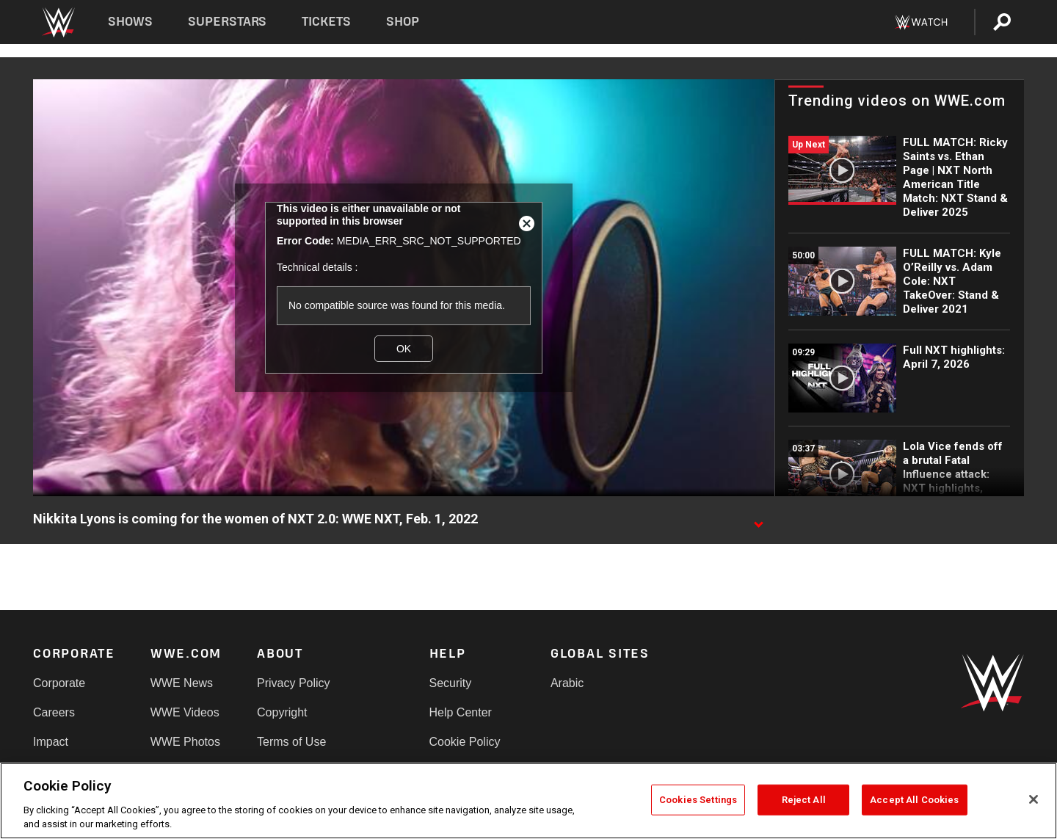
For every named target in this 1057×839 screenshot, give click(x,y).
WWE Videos (184, 712)
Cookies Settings (698, 799)
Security (450, 683)
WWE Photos (185, 742)
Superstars (227, 22)
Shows (130, 22)
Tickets (326, 22)
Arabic (567, 683)
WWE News (181, 683)
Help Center (460, 712)
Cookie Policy (465, 742)
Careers (54, 712)
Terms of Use (291, 742)
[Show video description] (758, 520)
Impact (50, 742)
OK (403, 349)
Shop (402, 22)
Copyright (282, 712)
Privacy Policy (293, 683)
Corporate (59, 683)
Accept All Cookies (914, 799)
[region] (528, 801)
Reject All (804, 799)
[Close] (1033, 799)
